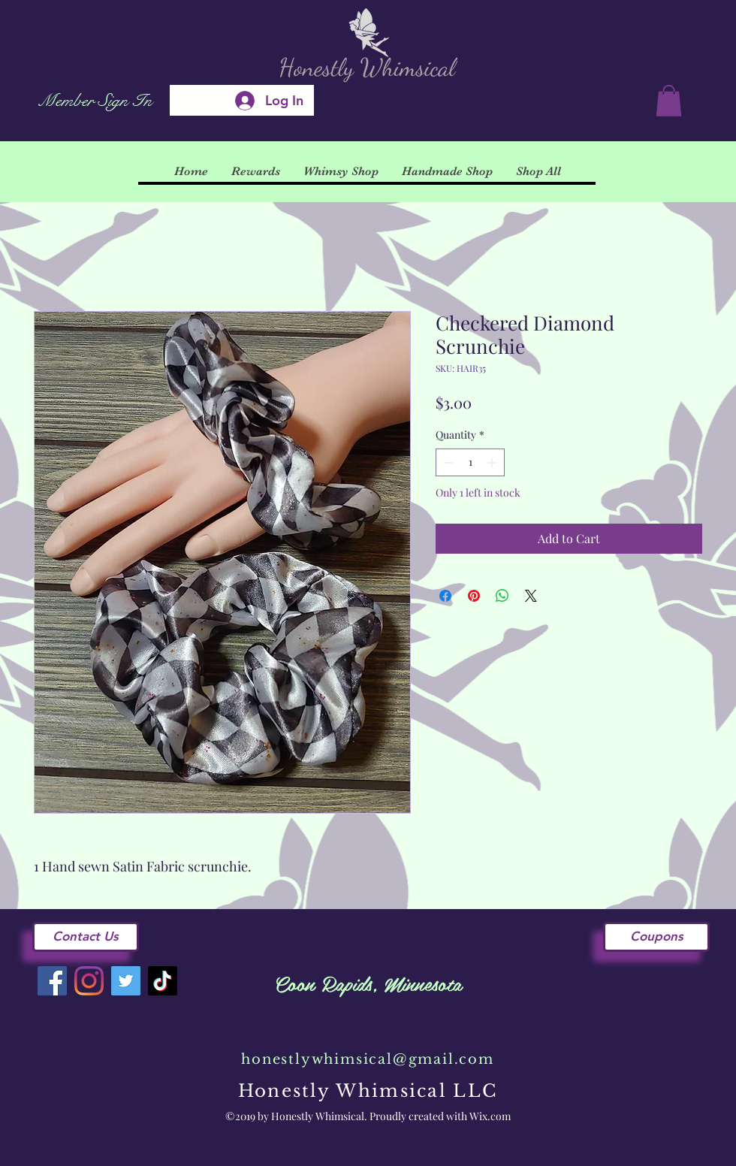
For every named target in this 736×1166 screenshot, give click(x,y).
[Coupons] (656, 937)
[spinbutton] (470, 462)
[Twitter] (125, 980)
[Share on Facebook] (445, 596)
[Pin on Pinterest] (474, 596)
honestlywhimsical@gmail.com (367, 1059)
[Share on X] (531, 596)
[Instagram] (89, 980)
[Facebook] (52, 980)
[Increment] (493, 462)
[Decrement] (447, 462)
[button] (669, 100)
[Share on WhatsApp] (502, 596)
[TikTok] (162, 980)
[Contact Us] (85, 937)
